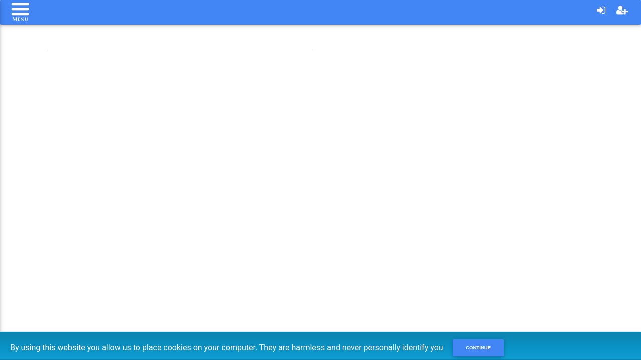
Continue (478, 347)
